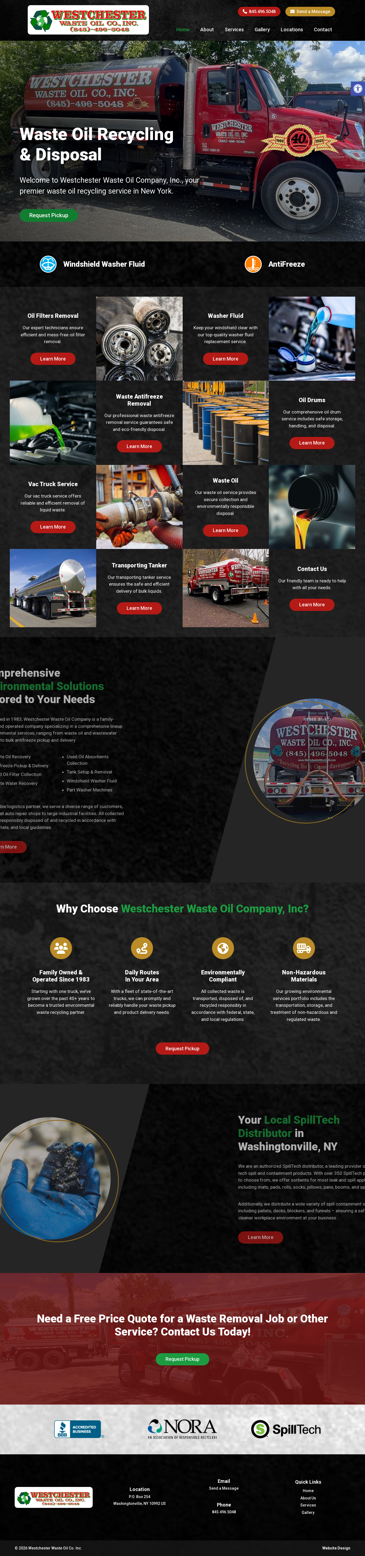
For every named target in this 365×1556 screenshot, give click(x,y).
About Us (308, 1498)
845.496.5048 (259, 11)
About (207, 29)
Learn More (53, 359)
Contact (323, 29)
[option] (182, 173)
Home (182, 29)
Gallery (262, 29)
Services (234, 29)
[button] (358, 89)
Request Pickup (48, 215)
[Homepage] (88, 33)
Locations (292, 29)
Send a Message (310, 11)
